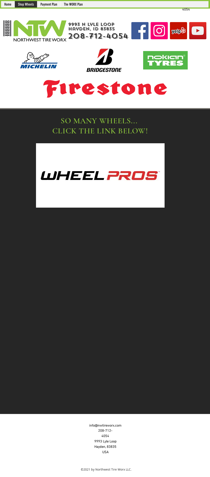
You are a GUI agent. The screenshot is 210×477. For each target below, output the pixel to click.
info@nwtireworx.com (105, 426)
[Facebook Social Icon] (139, 30)
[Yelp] (178, 30)
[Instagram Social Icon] (159, 30)
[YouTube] (197, 30)
